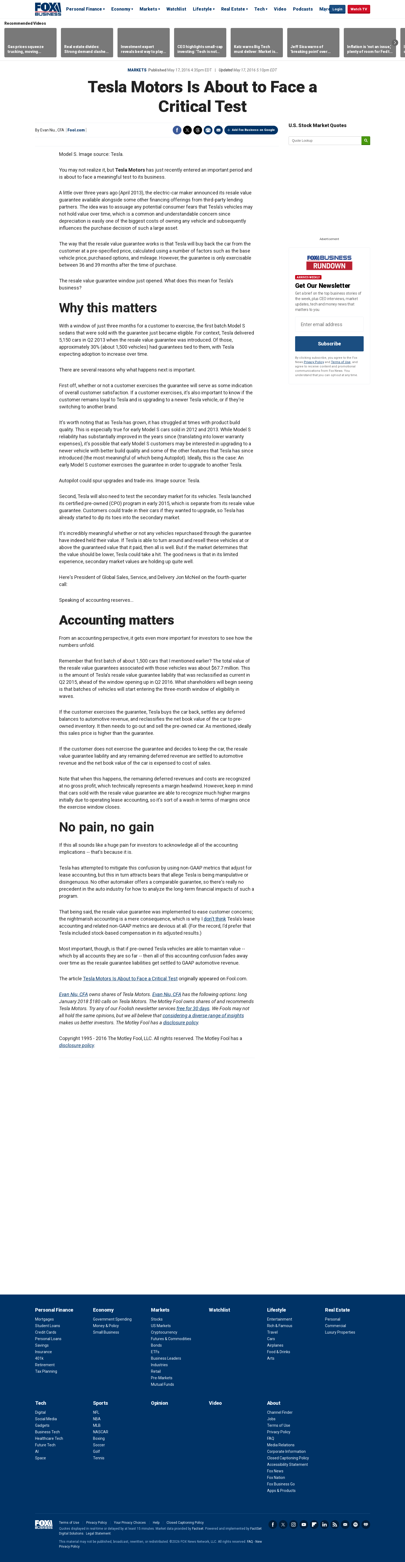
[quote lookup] (325, 140)
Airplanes (275, 1345)
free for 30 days (193, 1008)
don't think (215, 919)
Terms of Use (341, 362)
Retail (156, 1371)
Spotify (355, 1524)
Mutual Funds (162, 1384)
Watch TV (359, 9)
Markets (148, 9)
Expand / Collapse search (324, 9)
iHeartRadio (365, 1524)
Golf (96, 1451)
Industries (159, 1365)
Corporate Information (286, 1451)
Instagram (293, 1524)
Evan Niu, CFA (73, 994)
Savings (42, 1345)
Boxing (99, 1438)
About (273, 1403)
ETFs (155, 1352)
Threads (197, 130)
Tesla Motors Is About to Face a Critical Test (130, 978)
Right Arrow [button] (395, 42)
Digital (40, 1412)
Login (337, 9)
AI (37, 1451)
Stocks (157, 1319)
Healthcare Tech (49, 1438)
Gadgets (42, 1425)
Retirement (45, 1365)
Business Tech (47, 1432)
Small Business (106, 1332)
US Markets (161, 1326)
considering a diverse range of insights (203, 1015)
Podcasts (303, 9)
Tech (259, 9)
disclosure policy (180, 1022)
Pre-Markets (161, 1378)
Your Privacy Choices (130, 1523)
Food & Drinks (278, 1352)
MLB (97, 1425)
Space (40, 1458)
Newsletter (345, 1524)
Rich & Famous (279, 1326)
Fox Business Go (281, 1484)
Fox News (275, 1471)
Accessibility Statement (287, 1464)
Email (218, 130)
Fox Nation (276, 1477)
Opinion (159, 1403)
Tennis (98, 1458)
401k (39, 1358)
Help (156, 1523)
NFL (96, 1412)
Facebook (177, 130)
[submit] (365, 140)
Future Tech (45, 1445)
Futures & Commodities (171, 1339)
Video (280, 9)
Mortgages (44, 1319)
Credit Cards (45, 1332)
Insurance (43, 1352)
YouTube (303, 1524)
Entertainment (279, 1319)
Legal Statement (98, 1533)
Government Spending (112, 1319)
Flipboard (314, 1524)
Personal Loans (48, 1339)
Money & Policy (106, 1326)
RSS (334, 1524)
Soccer (99, 1445)
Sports (100, 1403)
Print (208, 130)
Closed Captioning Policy (288, 1458)
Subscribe (329, 344)
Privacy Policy (314, 362)
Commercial (335, 1326)
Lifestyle (202, 9)
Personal (332, 1319)
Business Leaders (166, 1358)
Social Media (46, 1419)
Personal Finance (84, 9)
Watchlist (176, 9)
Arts (270, 1358)
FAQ (270, 1438)
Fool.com (76, 130)
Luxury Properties (340, 1332)
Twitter (187, 130)
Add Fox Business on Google (253, 130)
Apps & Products (281, 1490)
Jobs (271, 1419)
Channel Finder (280, 1412)
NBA (97, 1419)
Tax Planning (46, 1371)
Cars (271, 1339)
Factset (197, 1528)
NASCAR (100, 1432)
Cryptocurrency (164, 1332)
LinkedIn (324, 1524)
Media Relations (281, 1445)
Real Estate (233, 9)
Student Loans (47, 1326)
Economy (120, 9)
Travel (272, 1332)
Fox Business (48, 9)
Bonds (156, 1345)
